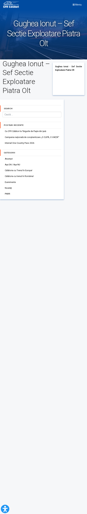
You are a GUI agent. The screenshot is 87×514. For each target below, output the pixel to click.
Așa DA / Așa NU (13, 164)
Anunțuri (9, 159)
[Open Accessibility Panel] (5, 509)
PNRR (7, 194)
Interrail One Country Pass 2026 (19, 143)
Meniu (77, 4)
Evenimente (10, 182)
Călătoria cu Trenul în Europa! (18, 170)
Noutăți (8, 188)
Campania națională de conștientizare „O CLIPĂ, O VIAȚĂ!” (32, 137)
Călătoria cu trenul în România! (19, 176)
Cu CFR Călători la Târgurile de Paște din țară (25, 131)
